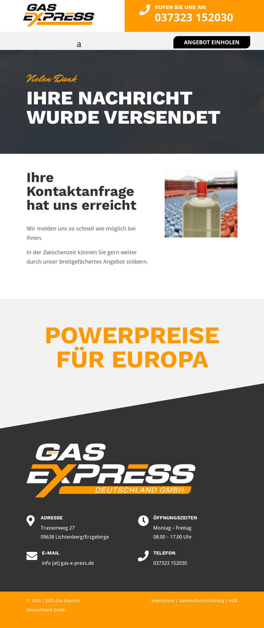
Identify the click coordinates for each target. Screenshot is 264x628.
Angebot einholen (212, 42)
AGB (233, 600)
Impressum (162, 600)
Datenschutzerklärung (201, 600)
